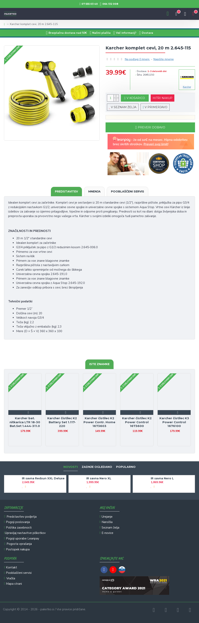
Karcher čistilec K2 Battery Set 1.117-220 (62, 422)
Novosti (70, 467)
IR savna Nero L (162, 478)
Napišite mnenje (163, 59)
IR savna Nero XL (98, 478)
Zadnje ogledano (97, 467)
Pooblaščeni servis (127, 191)
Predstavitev (66, 191)
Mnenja (94, 191)
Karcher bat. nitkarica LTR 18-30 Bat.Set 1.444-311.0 (25, 422)
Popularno (126, 467)
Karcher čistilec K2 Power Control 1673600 (137, 422)
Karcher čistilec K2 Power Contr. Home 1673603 (99, 422)
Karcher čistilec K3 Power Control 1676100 (174, 422)
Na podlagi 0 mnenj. (137, 59)
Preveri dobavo (151, 127)
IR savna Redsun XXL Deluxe (43, 478)
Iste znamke (99, 364)
